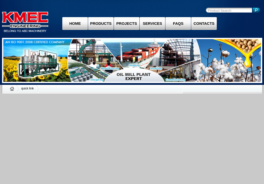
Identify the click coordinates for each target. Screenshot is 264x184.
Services (152, 23)
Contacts (204, 23)
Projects (126, 23)
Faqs (178, 23)
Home (75, 23)
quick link (27, 88)
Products (101, 23)
